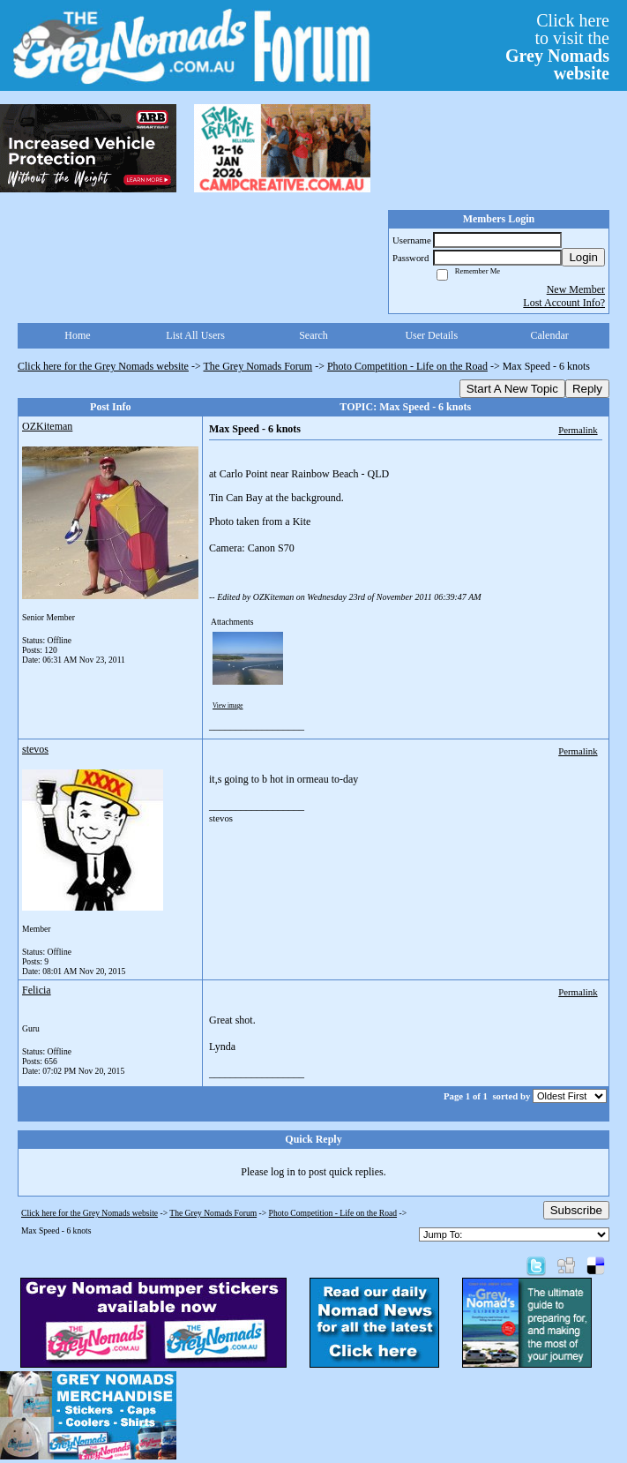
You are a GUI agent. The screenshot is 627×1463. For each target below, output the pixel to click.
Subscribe (576, 1210)
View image (228, 705)
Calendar (549, 335)
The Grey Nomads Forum (258, 366)
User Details (431, 335)
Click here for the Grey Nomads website (103, 366)
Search (313, 335)
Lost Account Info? (564, 302)
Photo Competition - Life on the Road (407, 366)
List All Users (195, 335)
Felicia (36, 990)
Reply (587, 388)
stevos (35, 749)
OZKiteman (47, 426)
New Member (576, 289)
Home (77, 335)
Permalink (577, 429)
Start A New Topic (512, 388)
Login (583, 257)
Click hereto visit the (557, 47)
